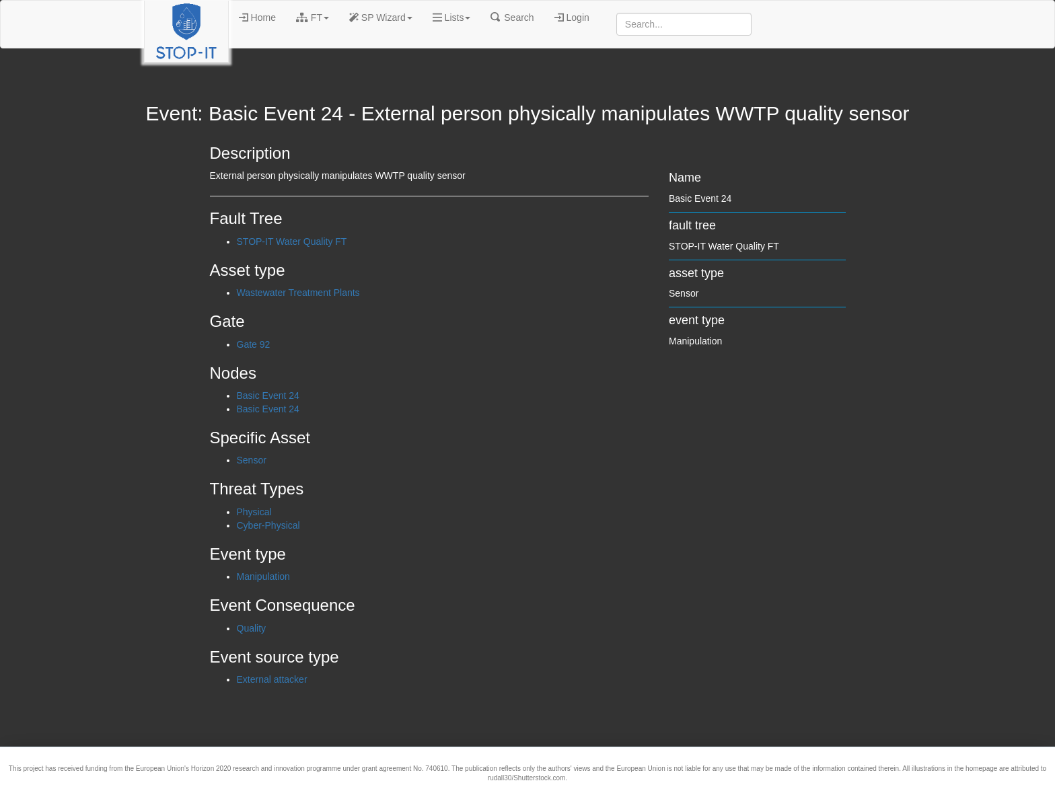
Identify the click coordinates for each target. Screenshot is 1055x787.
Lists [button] (452, 17)
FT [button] (312, 17)
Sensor (251, 460)
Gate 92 (253, 344)
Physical (254, 512)
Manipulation (263, 576)
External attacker (272, 679)
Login (571, 17)
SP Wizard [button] (380, 17)
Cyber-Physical (268, 525)
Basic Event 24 (268, 395)
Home (257, 17)
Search (512, 17)
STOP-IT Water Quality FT (292, 241)
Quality (251, 628)
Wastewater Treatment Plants (298, 292)
